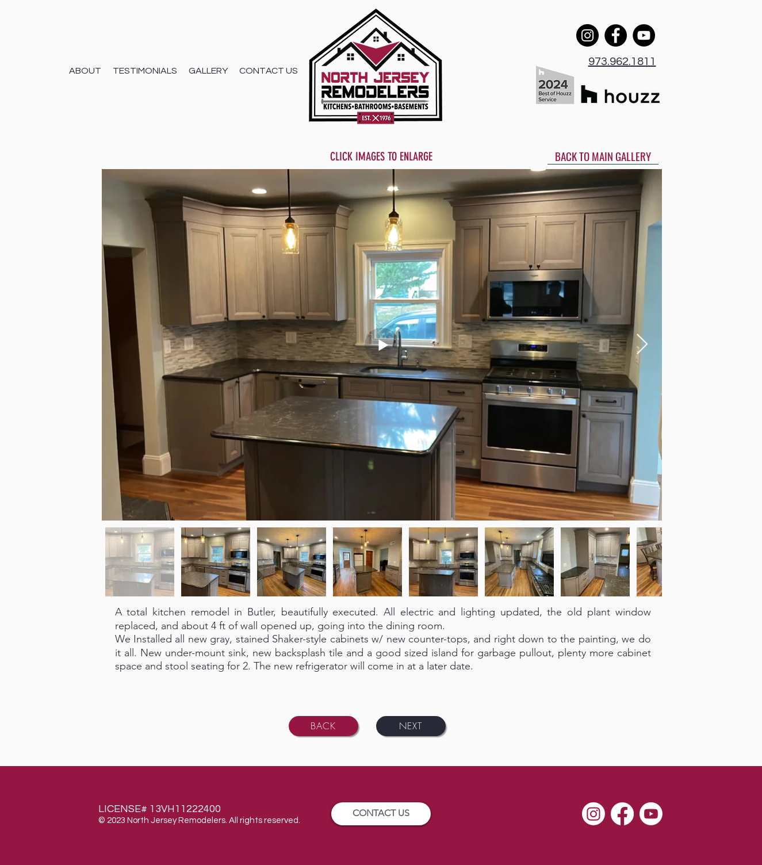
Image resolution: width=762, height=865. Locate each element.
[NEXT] (411, 726)
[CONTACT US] (381, 813)
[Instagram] (587, 35)
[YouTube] (644, 35)
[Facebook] (615, 35)
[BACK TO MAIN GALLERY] (602, 155)
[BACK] (323, 726)
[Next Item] (642, 345)
